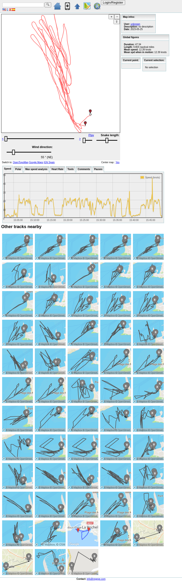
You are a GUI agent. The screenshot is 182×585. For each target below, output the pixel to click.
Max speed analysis (36, 169)
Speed (7, 168)
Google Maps (36, 162)
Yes (117, 162)
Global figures (131, 37)
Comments (84, 169)
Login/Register (113, 2)
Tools (71, 169)
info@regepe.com (96, 579)
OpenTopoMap (20, 162)
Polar (18, 169)
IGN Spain (49, 162)
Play (91, 135)
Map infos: (129, 17)
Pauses (98, 169)
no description (145, 26)
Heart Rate (57, 169)
